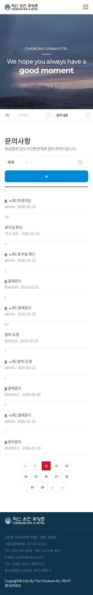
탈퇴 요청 (12, 334)
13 (66, 466)
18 (66, 476)
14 (25, 476)
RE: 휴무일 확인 (23, 254)
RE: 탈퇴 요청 (22, 361)
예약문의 (14, 442)
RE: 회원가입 (21, 200)
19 (32, 487)
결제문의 (14, 281)
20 (42, 487)
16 (46, 476)
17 (56, 476)
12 (56, 466)
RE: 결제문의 (21, 307)
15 (35, 476)
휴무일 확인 (13, 227)
